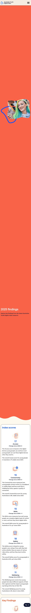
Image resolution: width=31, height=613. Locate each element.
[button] (28, 3)
